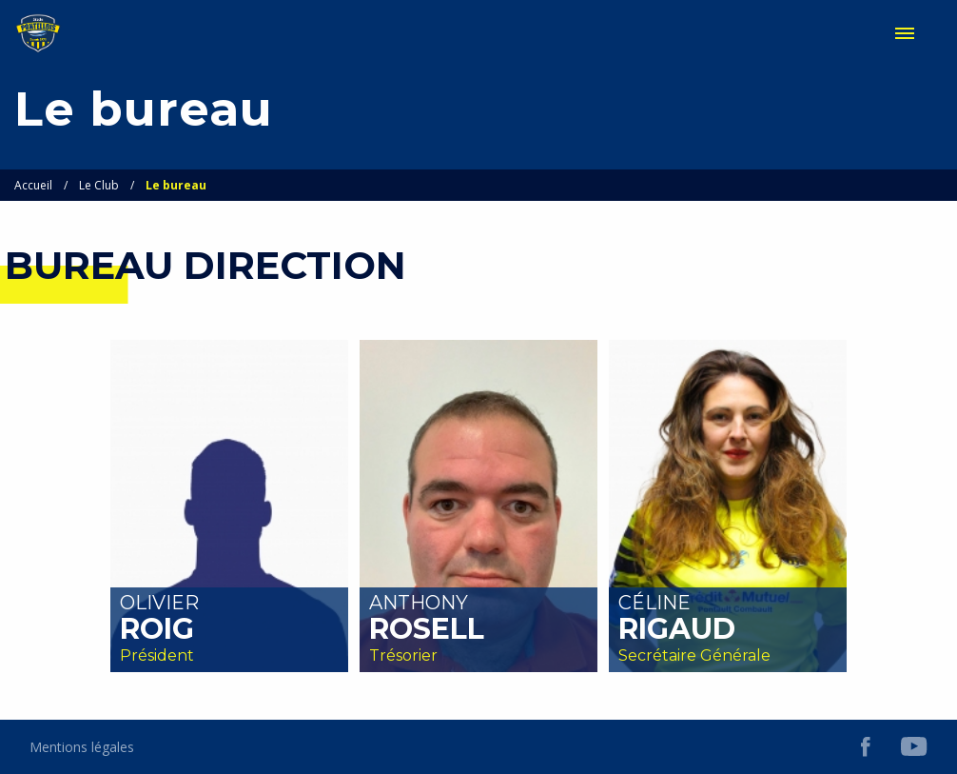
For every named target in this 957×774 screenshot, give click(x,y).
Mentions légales (81, 747)
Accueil (33, 185)
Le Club (99, 185)
